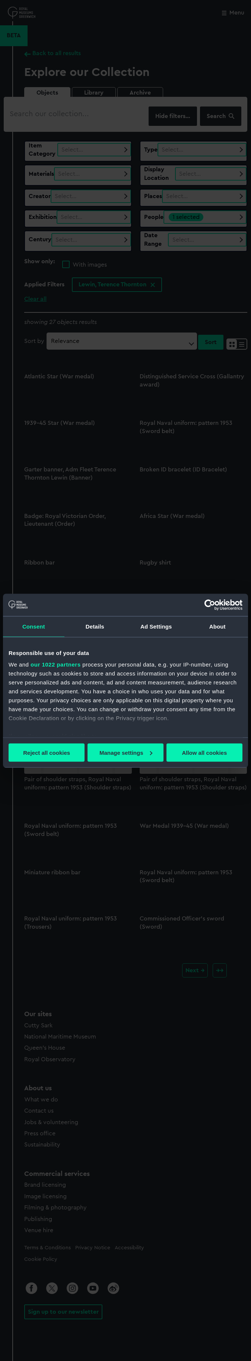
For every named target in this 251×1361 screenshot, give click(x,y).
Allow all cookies (204, 752)
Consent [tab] (33, 626)
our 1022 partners (55, 664)
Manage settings (125, 752)
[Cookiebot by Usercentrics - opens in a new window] (209, 604)
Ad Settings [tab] (156, 626)
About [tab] (217, 626)
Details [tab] (95, 626)
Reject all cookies (46, 752)
